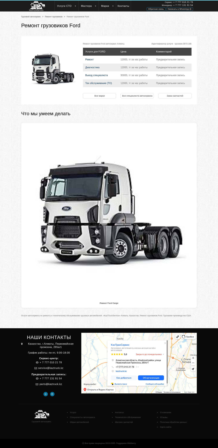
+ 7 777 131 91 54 (183, 5)
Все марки (99, 96)
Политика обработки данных (173, 422)
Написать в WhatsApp (179, 9)
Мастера (86, 6)
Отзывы (163, 417)
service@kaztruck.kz (50, 368)
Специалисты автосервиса (82, 417)
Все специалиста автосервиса (137, 96)
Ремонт (89, 59)
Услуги (73, 412)
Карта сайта (165, 427)
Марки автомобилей (79, 422)
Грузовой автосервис (31, 16)
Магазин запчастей (124, 422)
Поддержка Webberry (126, 443)
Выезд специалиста (96, 75)
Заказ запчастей (175, 96)
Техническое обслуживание (128, 417)
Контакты (123, 6)
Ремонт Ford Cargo (109, 303)
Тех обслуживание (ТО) (98, 83)
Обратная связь (156, 9)
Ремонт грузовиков (54, 16)
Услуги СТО (64, 6)
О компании (165, 412)
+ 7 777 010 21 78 (183, 2)
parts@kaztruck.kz (51, 384)
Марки (105, 6)
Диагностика (92, 67)
